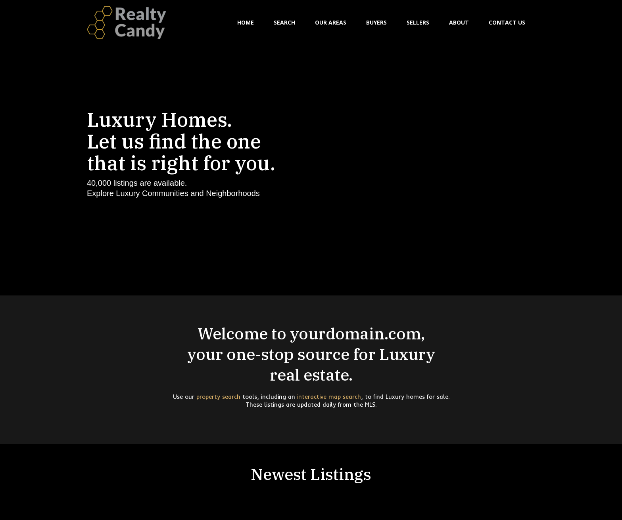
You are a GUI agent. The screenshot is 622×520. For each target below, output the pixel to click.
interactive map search (329, 396)
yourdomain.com (355, 333)
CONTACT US (507, 22)
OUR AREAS (330, 22)
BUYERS (376, 22)
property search (218, 396)
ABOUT (459, 22)
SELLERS (418, 22)
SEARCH (284, 22)
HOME (245, 22)
